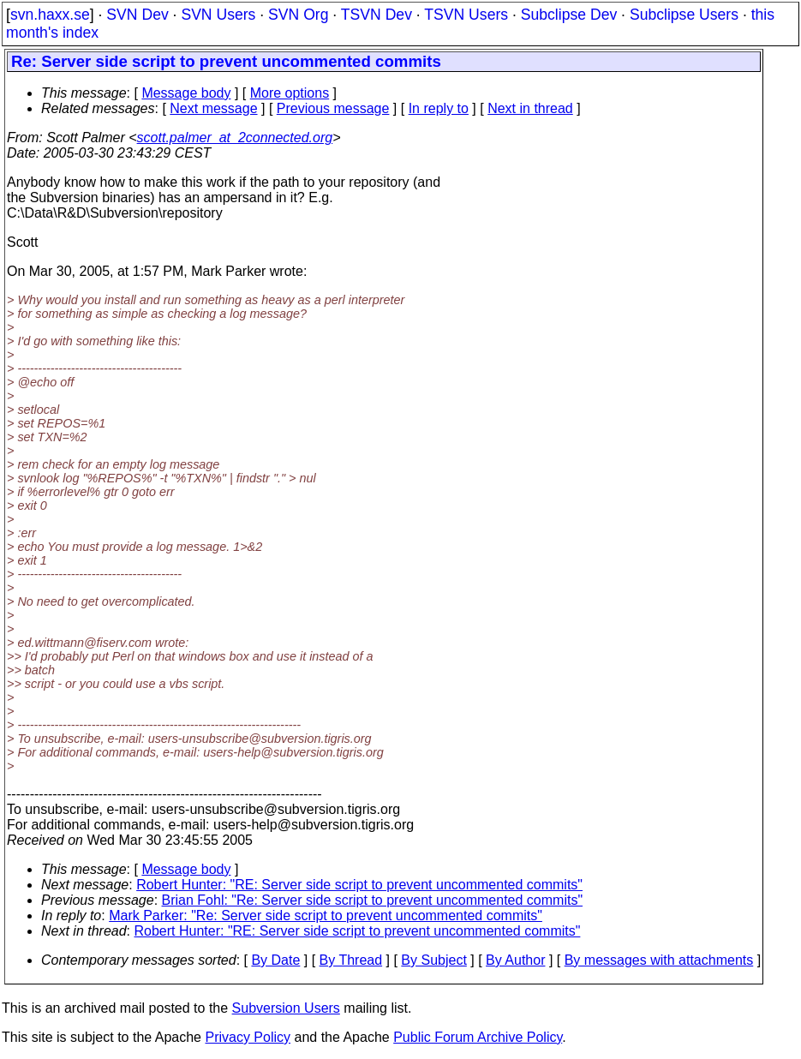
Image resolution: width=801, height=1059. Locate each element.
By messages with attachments (659, 960)
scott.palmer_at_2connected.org (235, 137)
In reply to (439, 108)
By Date (275, 960)
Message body (185, 93)
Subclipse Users (684, 14)
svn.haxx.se (50, 14)
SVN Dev (137, 14)
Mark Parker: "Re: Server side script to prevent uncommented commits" (325, 915)
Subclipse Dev (569, 14)
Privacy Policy (247, 1037)
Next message (213, 108)
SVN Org (298, 14)
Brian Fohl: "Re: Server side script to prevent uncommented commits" (372, 900)
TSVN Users (466, 14)
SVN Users (218, 14)
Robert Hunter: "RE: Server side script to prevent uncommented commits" (359, 884)
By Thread (351, 960)
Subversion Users (286, 1008)
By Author (515, 960)
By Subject (433, 960)
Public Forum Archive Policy (477, 1037)
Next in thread (530, 108)
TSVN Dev (376, 14)
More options (290, 93)
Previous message (333, 108)
